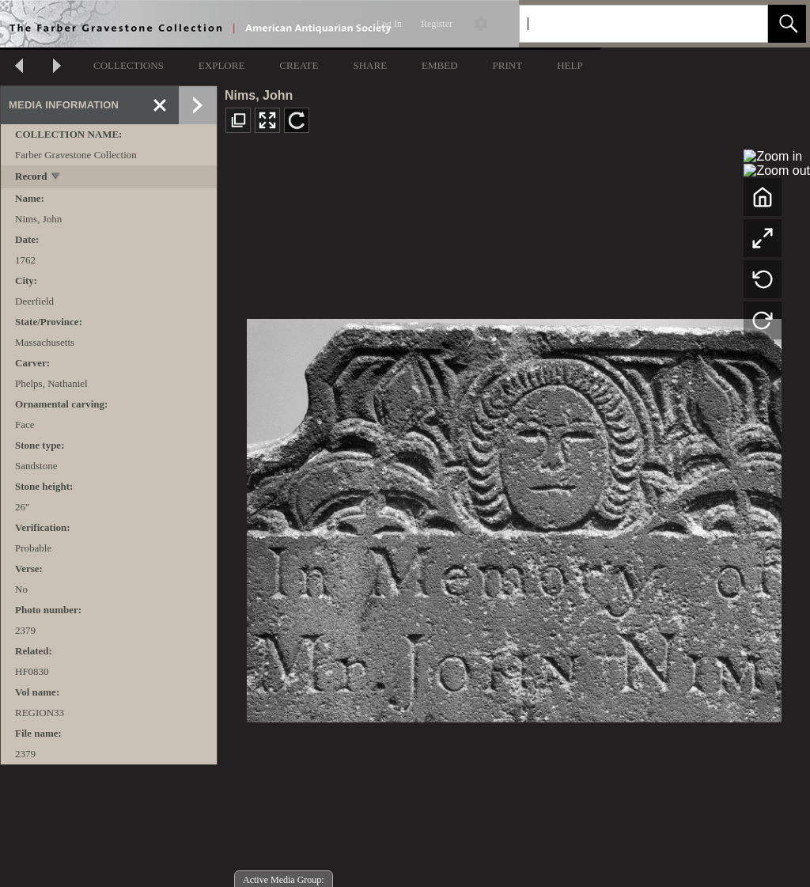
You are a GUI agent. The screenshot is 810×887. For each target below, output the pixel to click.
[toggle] (56, 178)
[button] (787, 24)
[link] (743, 23)
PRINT (508, 65)
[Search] (625, 23)
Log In (389, 23)
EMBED (440, 65)
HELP (570, 65)
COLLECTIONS (128, 65)
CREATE (298, 65)
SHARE (370, 65)
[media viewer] (514, 516)
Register (436, 23)
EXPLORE (222, 65)
